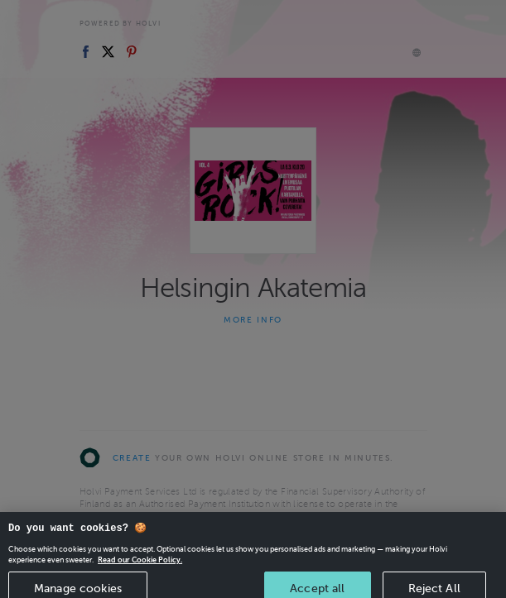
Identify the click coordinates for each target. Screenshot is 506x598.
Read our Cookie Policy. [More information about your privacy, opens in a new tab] (140, 566)
